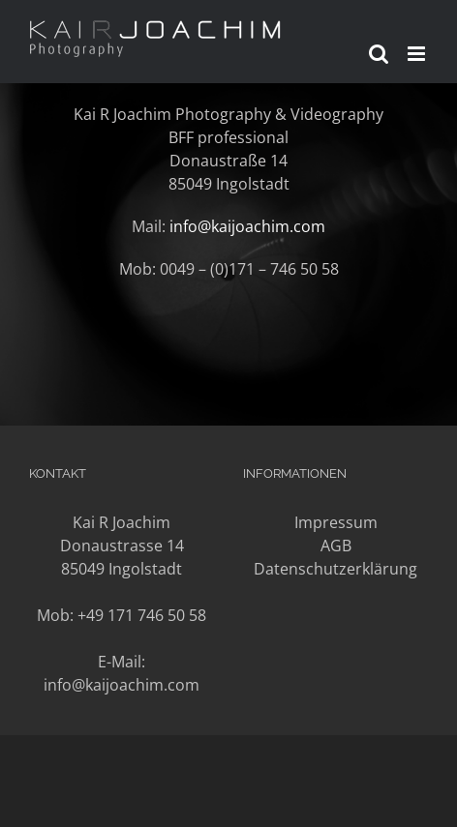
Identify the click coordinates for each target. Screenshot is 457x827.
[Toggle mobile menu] (418, 54)
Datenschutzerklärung (335, 568)
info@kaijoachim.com (247, 226)
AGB (335, 545)
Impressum (336, 522)
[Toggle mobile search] (378, 54)
